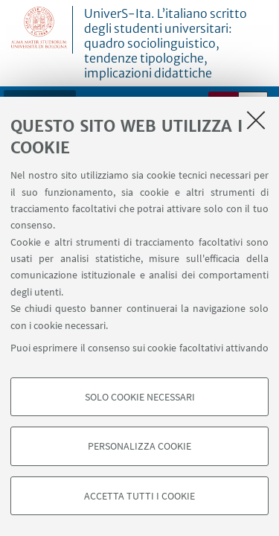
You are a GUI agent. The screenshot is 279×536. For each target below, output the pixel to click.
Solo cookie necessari (140, 396)
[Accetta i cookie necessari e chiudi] (256, 120)
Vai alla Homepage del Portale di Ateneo (39, 30)
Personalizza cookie (139, 446)
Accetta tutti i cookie (139, 495)
